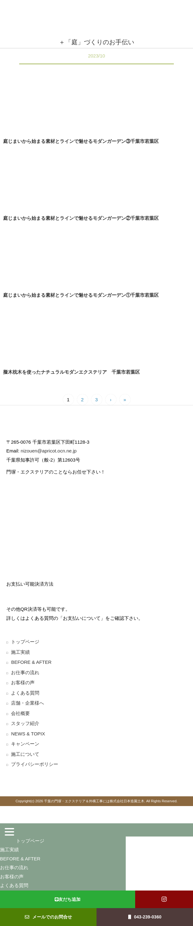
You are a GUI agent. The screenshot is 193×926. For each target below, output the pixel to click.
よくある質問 (25, 693)
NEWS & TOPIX (28, 733)
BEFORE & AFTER (31, 662)
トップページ (25, 641)
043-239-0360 (145, 916)
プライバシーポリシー (34, 764)
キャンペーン (25, 743)
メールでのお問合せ (48, 916)
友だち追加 (67, 899)
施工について (25, 754)
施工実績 (20, 652)
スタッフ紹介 (25, 723)
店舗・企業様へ (27, 703)
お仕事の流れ (25, 672)
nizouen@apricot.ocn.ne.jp (48, 450)
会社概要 (20, 713)
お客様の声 (23, 682)
